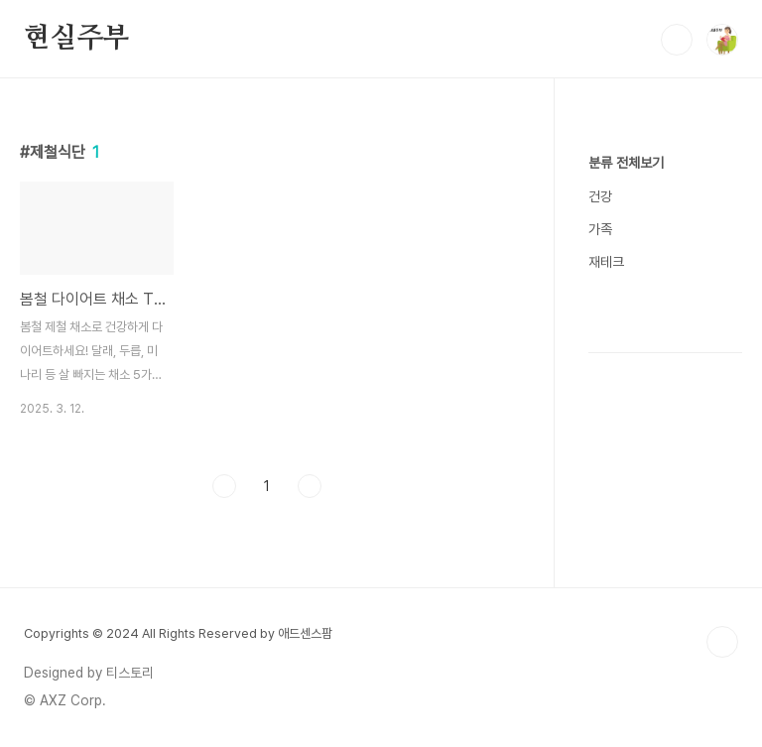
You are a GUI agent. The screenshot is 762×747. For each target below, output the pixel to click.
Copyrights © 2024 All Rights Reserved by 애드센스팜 (178, 633)
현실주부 (77, 39)
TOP (722, 642)
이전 (224, 486)
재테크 (606, 262)
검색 (677, 40)
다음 (309, 486)
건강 (600, 196)
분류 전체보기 (626, 163)
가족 (600, 229)
